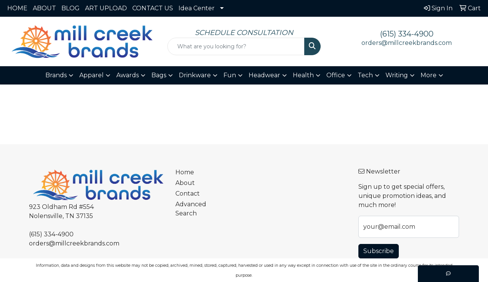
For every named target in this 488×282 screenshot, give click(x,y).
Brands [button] (56, 75)
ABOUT (44, 8)
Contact (187, 193)
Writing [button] (396, 75)
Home (184, 172)
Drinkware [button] (195, 75)
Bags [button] (158, 75)
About (185, 182)
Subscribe (378, 251)
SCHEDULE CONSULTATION (244, 32)
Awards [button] (127, 75)
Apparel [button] (91, 75)
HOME (17, 8)
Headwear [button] (264, 75)
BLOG (70, 8)
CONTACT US (152, 8)
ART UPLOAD (106, 8)
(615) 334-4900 (406, 33)
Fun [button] (229, 75)
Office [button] (335, 75)
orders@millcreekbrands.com (406, 42)
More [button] (429, 75)
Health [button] (303, 75)
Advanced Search (190, 209)
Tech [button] (365, 75)
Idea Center (196, 8)
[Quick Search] (236, 46)
